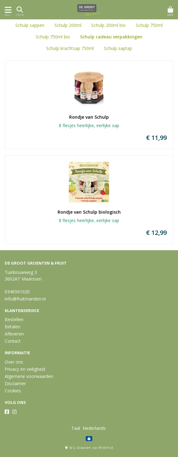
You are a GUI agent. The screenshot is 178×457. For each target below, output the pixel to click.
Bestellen (14, 319)
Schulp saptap (118, 48)
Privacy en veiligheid (25, 369)
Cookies (13, 391)
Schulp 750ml (149, 25)
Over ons (14, 362)
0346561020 (17, 292)
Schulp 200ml (67, 25)
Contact (13, 341)
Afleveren (14, 334)
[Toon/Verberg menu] (7, 9)
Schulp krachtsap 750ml (70, 48)
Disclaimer (15, 383)
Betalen (12, 327)
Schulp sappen (29, 25)
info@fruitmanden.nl (25, 299)
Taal (75, 428)
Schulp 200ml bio (108, 25)
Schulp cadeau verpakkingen (111, 37)
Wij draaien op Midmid (89, 448)
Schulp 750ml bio (53, 37)
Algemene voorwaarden (29, 376)
